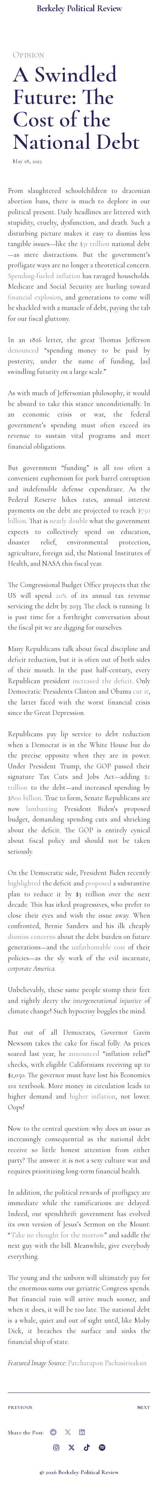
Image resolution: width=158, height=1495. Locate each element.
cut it (141, 691)
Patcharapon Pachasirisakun (107, 1363)
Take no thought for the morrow (57, 1235)
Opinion (28, 54)
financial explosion (34, 297)
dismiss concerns (32, 936)
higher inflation (93, 1096)
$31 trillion (95, 243)
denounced (23, 350)
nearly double (69, 520)
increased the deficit (102, 680)
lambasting (41, 808)
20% (61, 595)
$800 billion (24, 797)
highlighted (24, 883)
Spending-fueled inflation (44, 275)
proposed (98, 883)
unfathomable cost (98, 947)
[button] (53, 1432)
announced (84, 1053)
